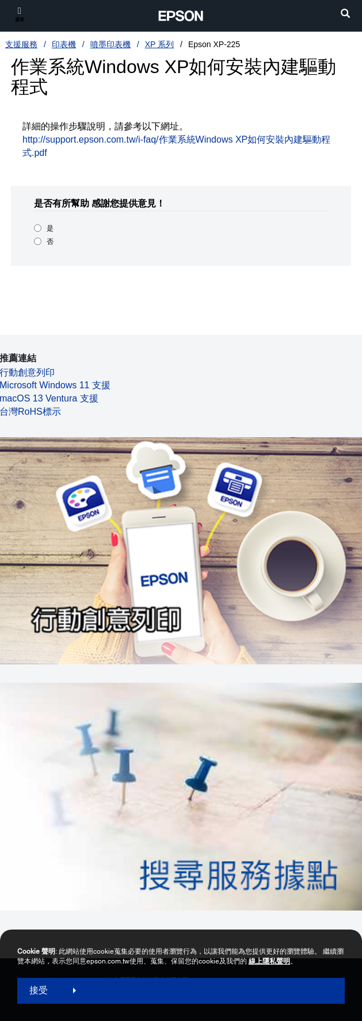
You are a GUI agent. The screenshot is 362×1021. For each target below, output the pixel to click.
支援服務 (21, 44)
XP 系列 (159, 44)
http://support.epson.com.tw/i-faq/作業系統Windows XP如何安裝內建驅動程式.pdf (176, 146)
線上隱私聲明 (269, 961)
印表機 (64, 44)
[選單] (19, 14)
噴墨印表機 (110, 44)
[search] (345, 14)
